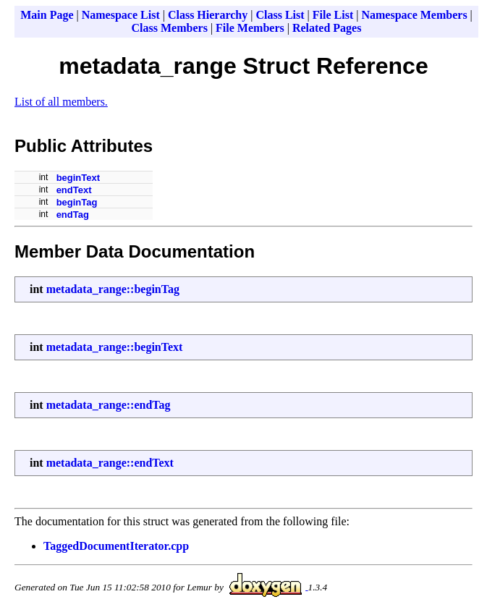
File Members (250, 28)
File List (333, 15)
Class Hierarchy (207, 15)
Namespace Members (414, 15)
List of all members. (61, 102)
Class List (279, 15)
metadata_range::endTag (108, 405)
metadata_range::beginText (114, 347)
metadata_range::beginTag (112, 289)
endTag (72, 214)
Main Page (46, 15)
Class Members (170, 28)
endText (74, 189)
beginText (78, 177)
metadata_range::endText (110, 463)
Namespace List (121, 15)
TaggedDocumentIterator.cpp (116, 546)
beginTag (77, 202)
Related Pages (327, 28)
